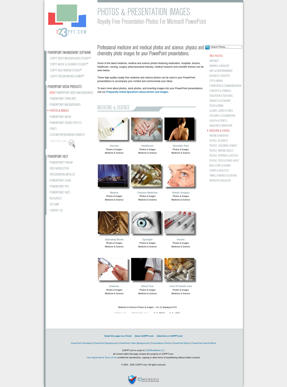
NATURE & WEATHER (218, 135)
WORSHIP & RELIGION (220, 180)
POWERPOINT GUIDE (60, 181)
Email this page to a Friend (118, 336)
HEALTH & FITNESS (218, 120)
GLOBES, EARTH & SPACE (221, 111)
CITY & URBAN (215, 81)
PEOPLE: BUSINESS (218, 140)
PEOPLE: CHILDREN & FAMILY (223, 145)
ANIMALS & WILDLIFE (219, 66)
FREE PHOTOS (216, 56)
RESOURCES (56, 198)
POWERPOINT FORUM (61, 163)
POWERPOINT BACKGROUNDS (65, 105)
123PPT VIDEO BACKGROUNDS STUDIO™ (70, 58)
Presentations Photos (161, 343)
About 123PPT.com (144, 336)
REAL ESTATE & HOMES (220, 165)
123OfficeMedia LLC (154, 350)
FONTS (53, 129)
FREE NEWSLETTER (59, 169)
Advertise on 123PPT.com (170, 336)
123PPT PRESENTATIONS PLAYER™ (67, 76)
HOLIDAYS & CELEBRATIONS (222, 115)
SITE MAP (54, 204)
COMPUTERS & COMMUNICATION (225, 86)
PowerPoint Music (181, 343)
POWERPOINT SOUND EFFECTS (66, 123)
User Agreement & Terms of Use (102, 357)
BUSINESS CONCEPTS (219, 76)
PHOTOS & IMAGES (59, 111)
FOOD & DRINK (216, 106)
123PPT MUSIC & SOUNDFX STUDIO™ (69, 64)
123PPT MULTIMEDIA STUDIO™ (66, 70)
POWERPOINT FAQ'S (60, 192)
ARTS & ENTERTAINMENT (221, 71)
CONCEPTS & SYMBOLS (220, 91)
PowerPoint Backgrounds (106, 343)
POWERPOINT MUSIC (61, 117)
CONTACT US (56, 210)
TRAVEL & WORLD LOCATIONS (223, 175)
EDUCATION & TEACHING (221, 96)
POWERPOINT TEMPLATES (63, 99)
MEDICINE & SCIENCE (219, 130)
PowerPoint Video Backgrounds (134, 343)
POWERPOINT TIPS (59, 187)
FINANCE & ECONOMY (219, 101)
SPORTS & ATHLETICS (219, 170)
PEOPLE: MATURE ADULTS (221, 150)
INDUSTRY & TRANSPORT (220, 125)
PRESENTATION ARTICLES (62, 175)
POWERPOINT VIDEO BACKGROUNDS (71, 93)
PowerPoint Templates (81, 343)
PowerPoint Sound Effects (204, 343)
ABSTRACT (214, 61)
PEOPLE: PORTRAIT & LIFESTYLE (224, 155)
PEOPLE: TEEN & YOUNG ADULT (224, 160)
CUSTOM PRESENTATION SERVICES (67, 135)
